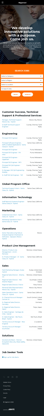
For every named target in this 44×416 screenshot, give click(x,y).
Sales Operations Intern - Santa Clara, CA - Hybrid (12, 293)
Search (27, 94)
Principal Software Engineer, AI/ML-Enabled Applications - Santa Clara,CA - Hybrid (14, 145)
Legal (4, 397)
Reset (16, 94)
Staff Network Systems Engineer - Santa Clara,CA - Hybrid (13, 202)
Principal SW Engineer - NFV (11, 162)
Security (5, 393)
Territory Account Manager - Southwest (11, 327)
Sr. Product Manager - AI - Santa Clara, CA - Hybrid (13, 258)
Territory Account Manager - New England (13, 323)
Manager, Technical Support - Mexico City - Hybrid (12, 121)
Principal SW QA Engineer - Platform (11, 166)
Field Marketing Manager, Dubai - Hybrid (13, 271)
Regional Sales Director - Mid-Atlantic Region (12, 281)
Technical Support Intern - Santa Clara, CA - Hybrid (13, 189)
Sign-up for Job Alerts (10, 357)
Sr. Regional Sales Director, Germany (11, 303)
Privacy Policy (6, 386)
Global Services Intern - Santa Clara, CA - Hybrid (12, 216)
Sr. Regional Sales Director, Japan (11, 308)
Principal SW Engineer (9, 149)
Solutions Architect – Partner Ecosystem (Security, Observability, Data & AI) (13, 342)
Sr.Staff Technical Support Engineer (11, 126)
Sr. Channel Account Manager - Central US (12, 298)
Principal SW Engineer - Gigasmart (10, 158)
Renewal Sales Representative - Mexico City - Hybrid (13, 288)
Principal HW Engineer (10, 138)
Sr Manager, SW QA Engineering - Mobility (13, 171)
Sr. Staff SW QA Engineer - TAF (12, 175)
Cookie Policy (6, 389)
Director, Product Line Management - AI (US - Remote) (9, 252)
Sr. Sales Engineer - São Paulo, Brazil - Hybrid (12, 318)
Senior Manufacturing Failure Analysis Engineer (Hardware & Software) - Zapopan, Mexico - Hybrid (12, 236)
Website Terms (7, 382)
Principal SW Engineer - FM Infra (11, 153)
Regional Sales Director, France (12, 285)
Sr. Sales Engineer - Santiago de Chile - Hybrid (12, 313)
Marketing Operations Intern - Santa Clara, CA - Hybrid (12, 220)
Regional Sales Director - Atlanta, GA (13, 276)
